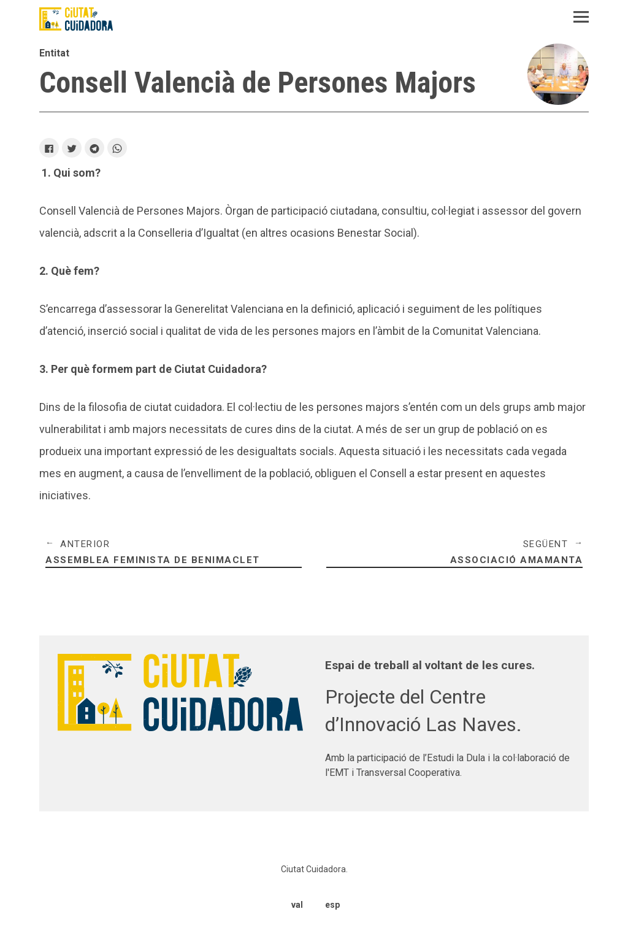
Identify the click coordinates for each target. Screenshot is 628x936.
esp (332, 903)
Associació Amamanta (454, 552)
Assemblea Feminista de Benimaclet (173, 552)
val (297, 903)
